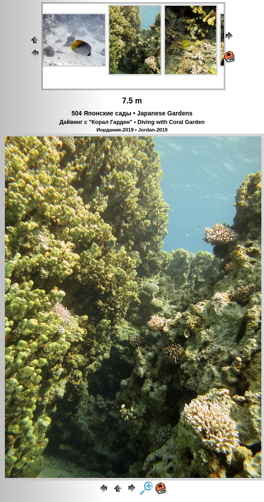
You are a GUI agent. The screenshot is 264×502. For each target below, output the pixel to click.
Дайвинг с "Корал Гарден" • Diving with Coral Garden (131, 122)
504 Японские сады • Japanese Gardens (132, 113)
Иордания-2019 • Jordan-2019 (132, 129)
